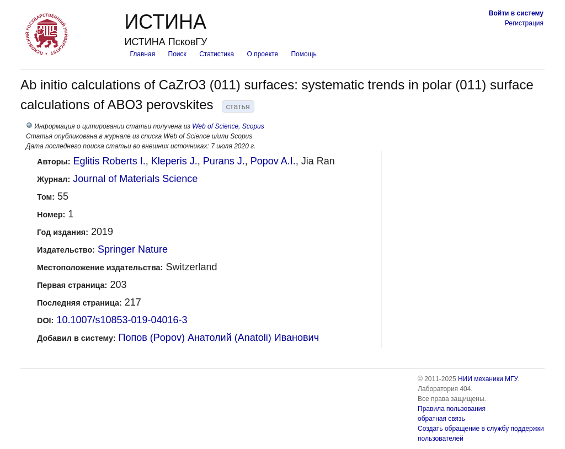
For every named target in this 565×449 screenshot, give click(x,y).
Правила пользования (452, 409)
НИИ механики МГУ (488, 379)
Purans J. (224, 161)
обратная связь (441, 419)
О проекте (263, 54)
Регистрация (524, 23)
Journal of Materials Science (135, 178)
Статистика (216, 54)
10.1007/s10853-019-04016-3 (121, 319)
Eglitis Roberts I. (109, 161)
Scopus (253, 126)
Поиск (177, 54)
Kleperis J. (174, 161)
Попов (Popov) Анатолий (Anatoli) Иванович (219, 337)
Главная (142, 54)
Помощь (303, 54)
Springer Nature (133, 249)
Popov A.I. (273, 161)
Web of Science (215, 126)
